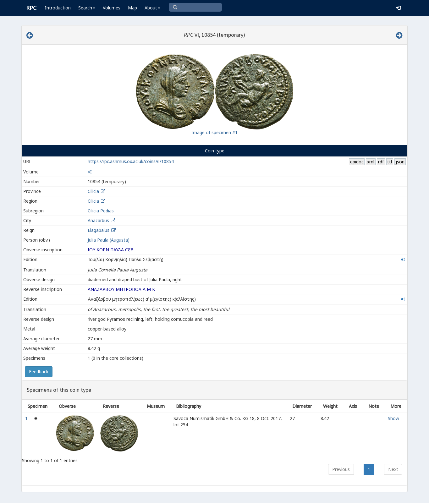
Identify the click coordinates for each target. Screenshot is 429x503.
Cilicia (93, 191)
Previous (341, 469)
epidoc (357, 162)
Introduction (58, 8)
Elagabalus (98, 230)
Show (393, 418)
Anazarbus (98, 220)
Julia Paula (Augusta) (108, 240)
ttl (389, 162)
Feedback (38, 372)
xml (370, 162)
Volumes (111, 8)
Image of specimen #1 (214, 132)
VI (90, 172)
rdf (381, 162)
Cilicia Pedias (101, 211)
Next (393, 469)
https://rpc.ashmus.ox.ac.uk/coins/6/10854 (131, 161)
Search (86, 8)
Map (132, 8)
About (152, 8)
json (400, 162)
